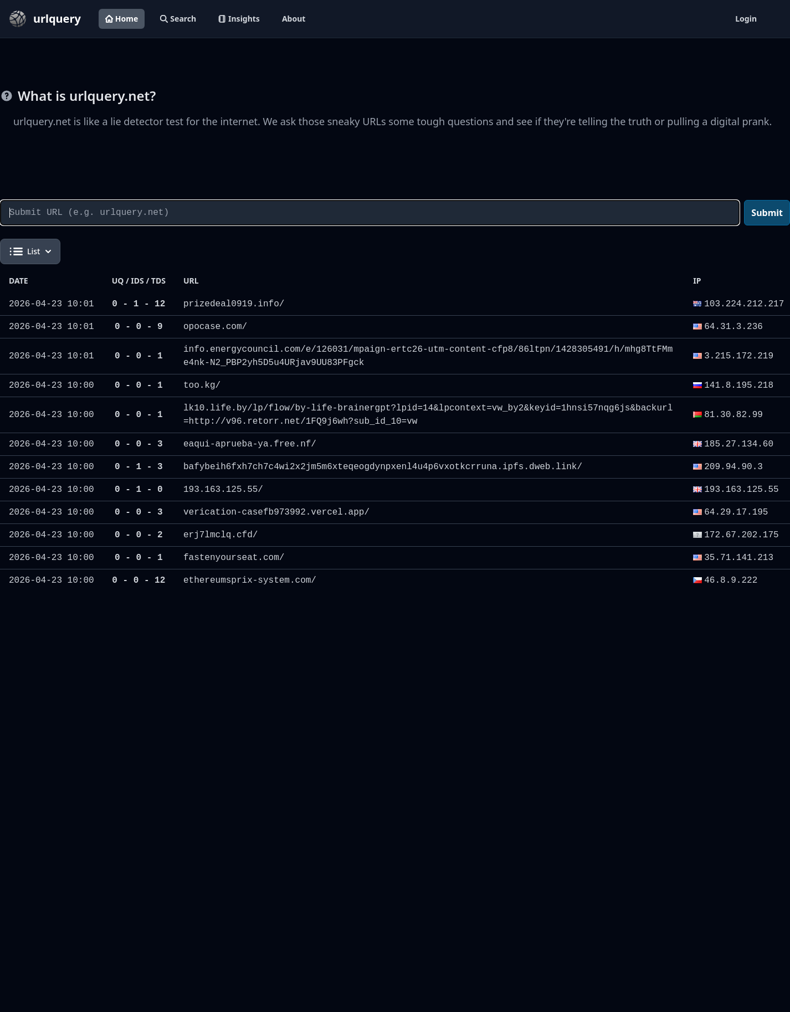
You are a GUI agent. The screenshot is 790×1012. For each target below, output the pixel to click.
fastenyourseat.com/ (233, 558)
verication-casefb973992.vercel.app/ (276, 512)
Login (746, 18)
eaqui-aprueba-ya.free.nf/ (249, 444)
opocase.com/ (215, 327)
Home (121, 18)
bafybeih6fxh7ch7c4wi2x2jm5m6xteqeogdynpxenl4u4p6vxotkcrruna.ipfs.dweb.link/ (382, 467)
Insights (239, 18)
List (30, 251)
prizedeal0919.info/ (233, 304)
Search (178, 18)
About (293, 18)
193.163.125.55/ (223, 490)
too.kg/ (201, 386)
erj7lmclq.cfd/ (220, 535)
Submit (767, 213)
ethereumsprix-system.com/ (249, 580)
